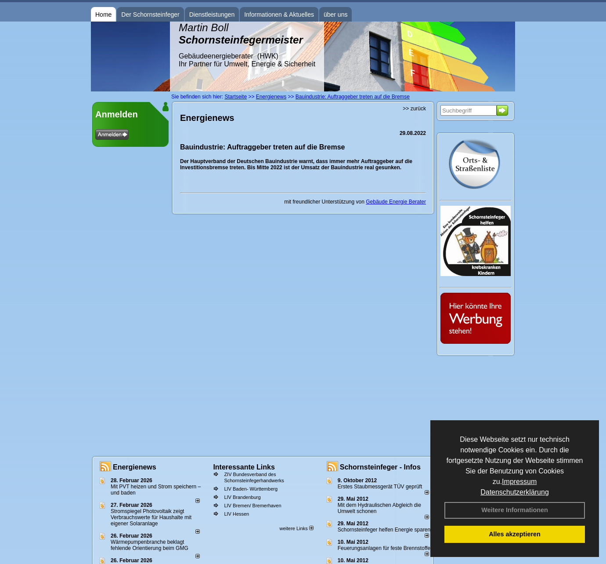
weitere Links (296, 528)
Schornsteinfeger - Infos (380, 467)
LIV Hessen (236, 514)
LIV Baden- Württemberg (251, 488)
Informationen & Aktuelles (279, 14)
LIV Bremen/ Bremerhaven (252, 505)
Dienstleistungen (212, 14)
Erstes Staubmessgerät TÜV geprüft (380, 487)
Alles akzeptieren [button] (515, 534)
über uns (335, 14)
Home (103, 14)
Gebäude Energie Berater (396, 202)
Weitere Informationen (514, 509)
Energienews (134, 467)
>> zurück (414, 109)
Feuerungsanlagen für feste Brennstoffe (384, 548)
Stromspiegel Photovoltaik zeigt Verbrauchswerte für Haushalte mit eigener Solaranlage (151, 517)
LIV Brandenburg (242, 497)
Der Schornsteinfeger (150, 14)
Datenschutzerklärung (514, 492)
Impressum (519, 481)
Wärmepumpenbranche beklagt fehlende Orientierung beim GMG (149, 545)
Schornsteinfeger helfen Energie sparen (384, 530)
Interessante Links (244, 467)
